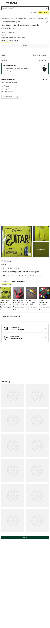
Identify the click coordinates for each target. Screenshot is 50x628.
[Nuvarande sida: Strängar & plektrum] (44, 18)
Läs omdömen (7, 97)
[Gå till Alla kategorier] (5, 18)
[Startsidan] (11, 3)
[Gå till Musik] (13, 18)
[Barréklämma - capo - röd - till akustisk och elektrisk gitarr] (18, 293)
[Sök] (46, 8)
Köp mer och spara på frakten (14, 282)
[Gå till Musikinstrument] (22, 18)
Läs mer (24, 37)
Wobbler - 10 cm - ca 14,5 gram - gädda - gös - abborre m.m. (31, 302)
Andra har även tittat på (12, 316)
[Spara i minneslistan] (25, 46)
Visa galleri (41, 249)
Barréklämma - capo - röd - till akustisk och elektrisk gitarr (18, 302)
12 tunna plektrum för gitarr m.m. (43, 302)
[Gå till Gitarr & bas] (32, 18)
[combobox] (25, 8)
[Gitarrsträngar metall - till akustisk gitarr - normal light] (5, 293)
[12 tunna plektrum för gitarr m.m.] (44, 293)
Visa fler (25, 537)
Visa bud (11, 32)
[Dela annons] (47, 22)
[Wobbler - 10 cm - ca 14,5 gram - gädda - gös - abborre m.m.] (31, 293)
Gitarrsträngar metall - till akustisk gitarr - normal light (5, 302)
